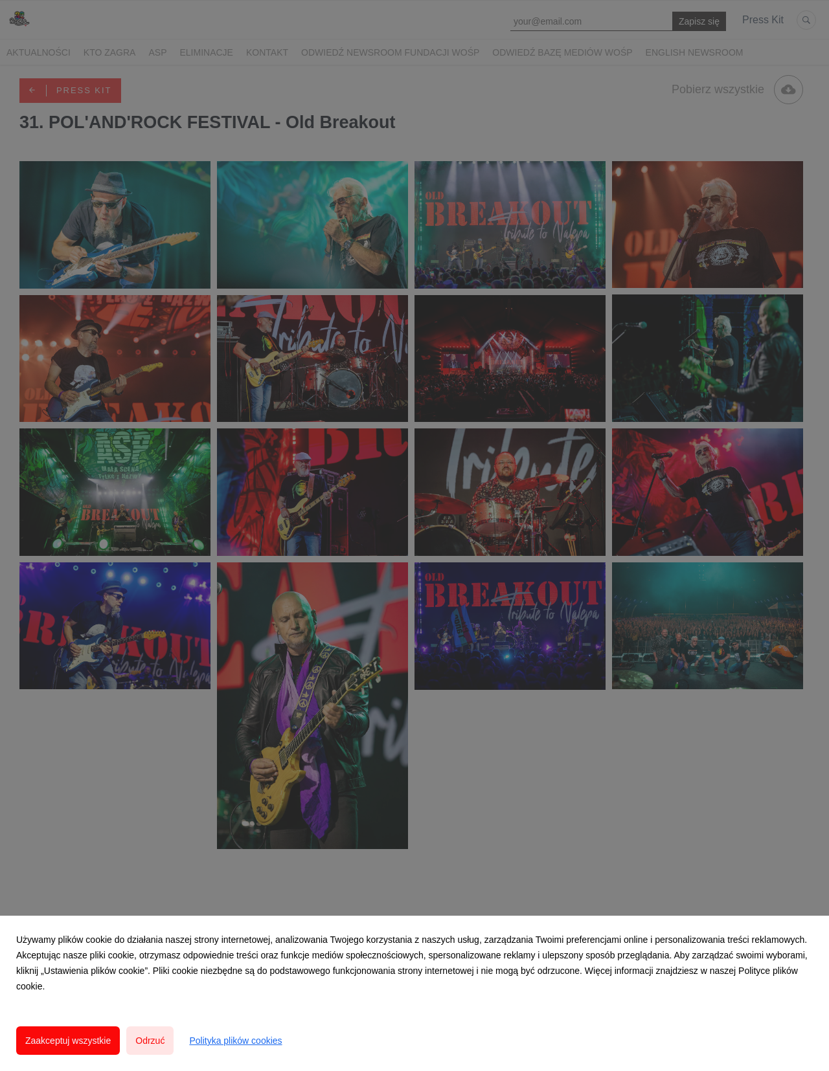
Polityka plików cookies (235, 1040)
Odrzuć (150, 1040)
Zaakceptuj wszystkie (68, 1040)
